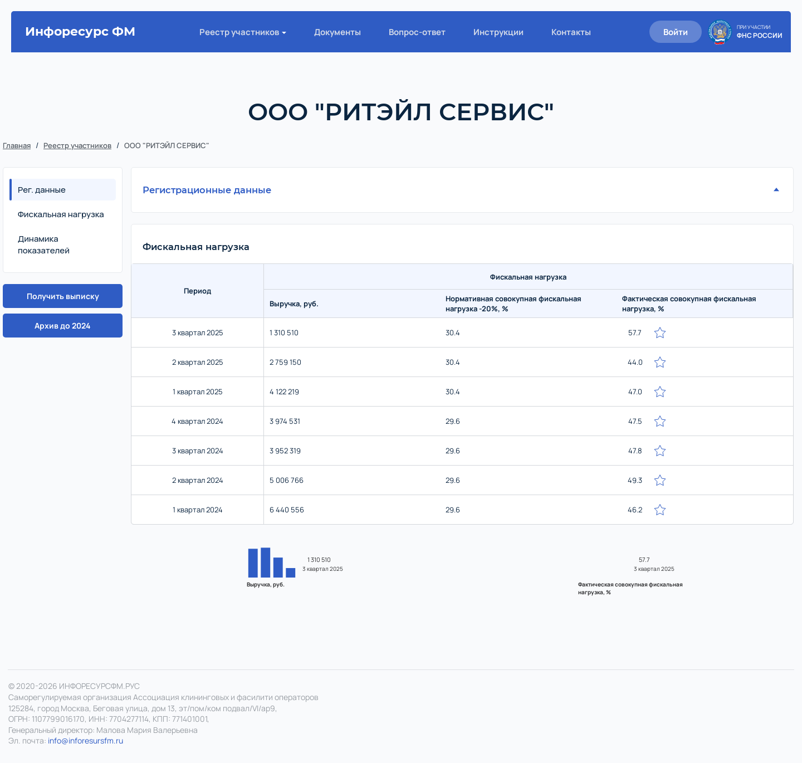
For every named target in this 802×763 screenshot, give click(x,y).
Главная (17, 145)
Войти (675, 32)
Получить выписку (63, 296)
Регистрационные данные (207, 189)
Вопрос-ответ (417, 32)
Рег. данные (42, 189)
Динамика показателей (44, 244)
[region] (462, 396)
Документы (337, 32)
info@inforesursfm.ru (85, 740)
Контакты (571, 32)
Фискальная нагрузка (61, 214)
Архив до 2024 (63, 325)
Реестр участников (239, 32)
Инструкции (498, 32)
